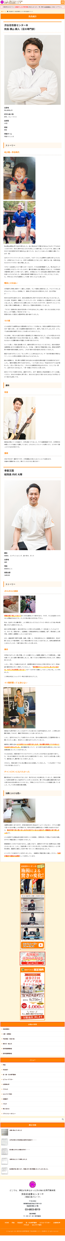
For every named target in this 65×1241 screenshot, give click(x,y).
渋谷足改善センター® (32, 1190)
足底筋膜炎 (6, 1029)
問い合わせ (6, 1109)
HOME (7, 1223)
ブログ (5, 1104)
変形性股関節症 (7, 1048)
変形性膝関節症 (7, 1053)
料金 (4, 1065)
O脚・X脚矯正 (7, 1034)
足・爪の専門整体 (31, 1223)
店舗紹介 (5, 1099)
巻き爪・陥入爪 (7, 1044)
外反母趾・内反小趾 (9, 1039)
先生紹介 (5, 1070)
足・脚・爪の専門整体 (9, 1074)
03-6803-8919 (32, 1209)
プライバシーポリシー (9, 1113)
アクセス (5, 1089)
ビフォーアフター (8, 1079)
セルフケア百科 (7, 1094)
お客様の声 (6, 1084)
